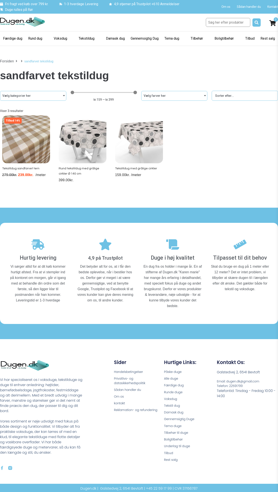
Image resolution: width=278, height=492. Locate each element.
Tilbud (169, 457)
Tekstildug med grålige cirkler (137, 172)
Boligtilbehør (174, 443)
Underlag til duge (178, 450)
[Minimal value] (104, 92)
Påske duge (174, 369)
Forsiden (6, 61)
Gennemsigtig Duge (181, 421)
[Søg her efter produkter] (228, 22)
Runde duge (174, 391)
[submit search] (256, 22)
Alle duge (172, 376)
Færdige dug (175, 384)
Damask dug (175, 413)
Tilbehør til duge (177, 435)
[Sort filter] (245, 96)
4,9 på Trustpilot (105, 255)
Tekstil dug (173, 406)
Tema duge (174, 428)
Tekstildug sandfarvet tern (22, 172)
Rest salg (171, 465)
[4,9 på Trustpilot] (105, 244)
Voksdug (171, 399)
